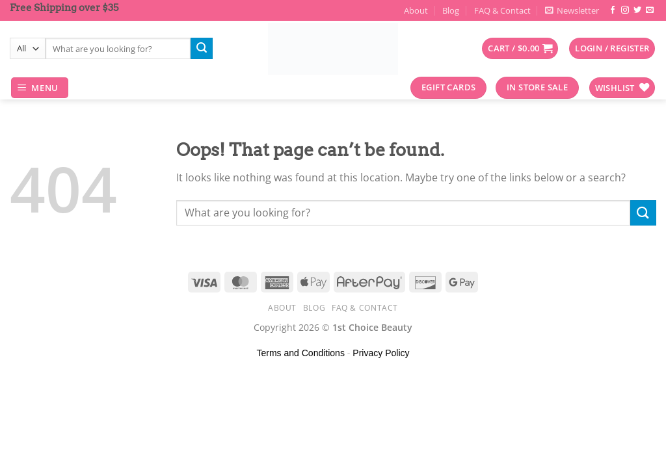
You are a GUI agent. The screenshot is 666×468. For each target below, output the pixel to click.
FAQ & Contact (502, 10)
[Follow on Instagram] (625, 10)
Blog (450, 10)
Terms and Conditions (301, 353)
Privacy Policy (381, 353)
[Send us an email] (650, 10)
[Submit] (202, 49)
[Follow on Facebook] (613, 10)
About (416, 10)
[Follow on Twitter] (637, 10)
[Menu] (40, 88)
